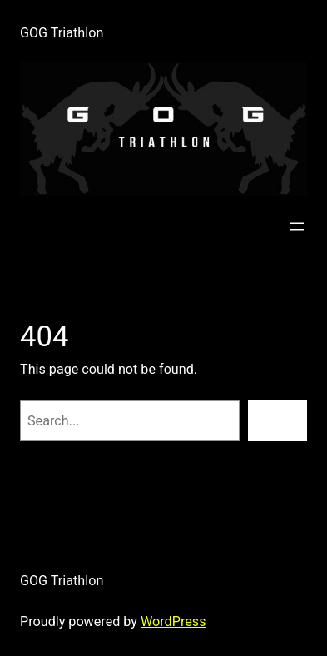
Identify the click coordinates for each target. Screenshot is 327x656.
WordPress (173, 621)
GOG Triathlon (61, 33)
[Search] (277, 421)
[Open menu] (297, 226)
